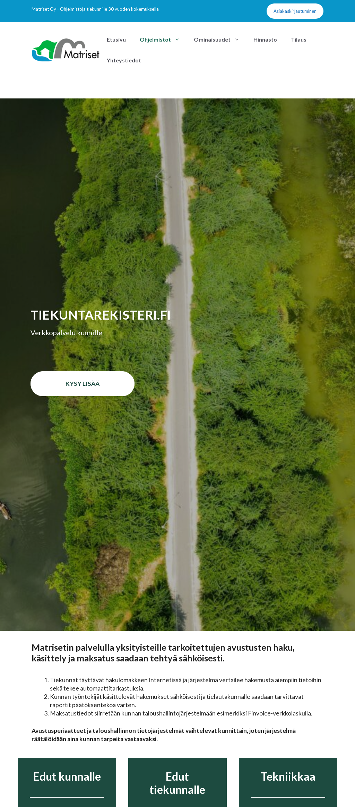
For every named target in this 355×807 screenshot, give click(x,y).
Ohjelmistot (163, 39)
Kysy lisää (82, 383)
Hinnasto (265, 39)
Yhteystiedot (124, 60)
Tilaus (298, 39)
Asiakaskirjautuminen (295, 11)
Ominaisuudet (220, 39)
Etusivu (116, 39)
